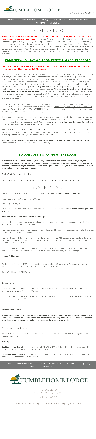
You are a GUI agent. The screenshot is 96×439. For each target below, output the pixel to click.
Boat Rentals (55, 363)
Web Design (60, 403)
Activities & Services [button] (78, 19)
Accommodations (25, 363)
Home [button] (11, 19)
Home (9, 363)
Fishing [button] (44, 19)
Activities (69, 363)
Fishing (41, 363)
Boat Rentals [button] (59, 19)
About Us (33, 366)
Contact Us (47, 366)
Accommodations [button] (27, 19)
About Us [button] (41, 22)
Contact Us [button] (55, 22)
